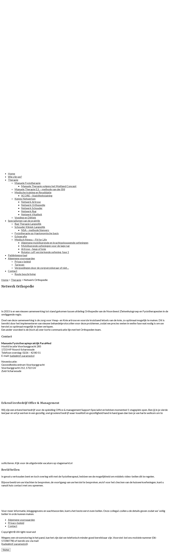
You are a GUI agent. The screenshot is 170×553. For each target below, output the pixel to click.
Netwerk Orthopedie (33, 204)
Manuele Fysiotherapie (28, 182)
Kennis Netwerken (25, 198)
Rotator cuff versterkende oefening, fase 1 (45, 252)
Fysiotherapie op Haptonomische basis (37, 233)
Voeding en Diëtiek (25, 217)
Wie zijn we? (15, 176)
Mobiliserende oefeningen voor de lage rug (45, 245)
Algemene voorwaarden (21, 258)
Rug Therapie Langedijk (28, 223)
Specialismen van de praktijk (24, 220)
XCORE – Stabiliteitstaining (36, 195)
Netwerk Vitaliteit (31, 214)
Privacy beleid (23, 261)
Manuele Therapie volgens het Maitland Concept (48, 186)
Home (11, 173)
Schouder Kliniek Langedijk (30, 226)
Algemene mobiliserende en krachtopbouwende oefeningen (54, 242)
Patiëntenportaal (17, 255)
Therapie (13, 179)
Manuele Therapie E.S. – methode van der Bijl (40, 189)
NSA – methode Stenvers (35, 230)
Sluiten (6, 550)
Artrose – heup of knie (33, 248)
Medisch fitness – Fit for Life (31, 239)
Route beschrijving (25, 274)
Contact (12, 270)
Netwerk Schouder (31, 208)
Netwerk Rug (28, 211)
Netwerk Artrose (31, 201)
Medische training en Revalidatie (33, 192)
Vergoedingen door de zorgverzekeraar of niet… (42, 267)
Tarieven (19, 264)
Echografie (21, 236)
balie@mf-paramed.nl (22, 355)
